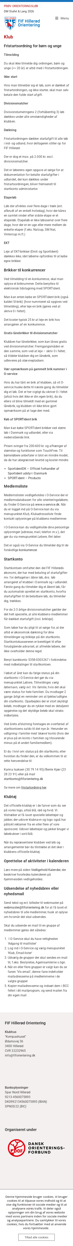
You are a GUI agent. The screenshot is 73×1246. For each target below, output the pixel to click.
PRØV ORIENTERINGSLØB (21, 6)
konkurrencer (28, 550)
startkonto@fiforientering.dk (23, 779)
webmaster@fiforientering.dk (24, 907)
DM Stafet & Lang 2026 (19, 11)
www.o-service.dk (47, 504)
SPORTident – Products (24, 478)
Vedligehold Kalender (45, 870)
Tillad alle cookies (36, 1237)
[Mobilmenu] (60, 18)
